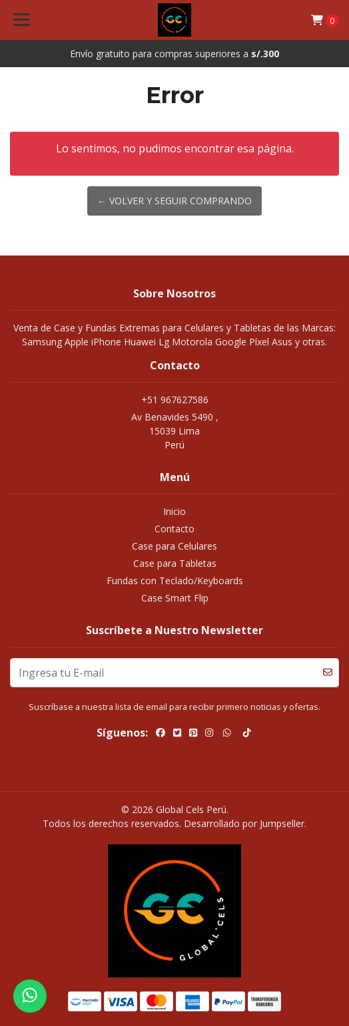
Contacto (174, 528)
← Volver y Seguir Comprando (174, 200)
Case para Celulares (174, 546)
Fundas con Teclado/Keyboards (175, 580)
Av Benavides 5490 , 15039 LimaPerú (174, 431)
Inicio (174, 511)
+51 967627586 (174, 399)
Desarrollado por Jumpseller (244, 823)
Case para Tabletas (174, 563)
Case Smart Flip (174, 598)
